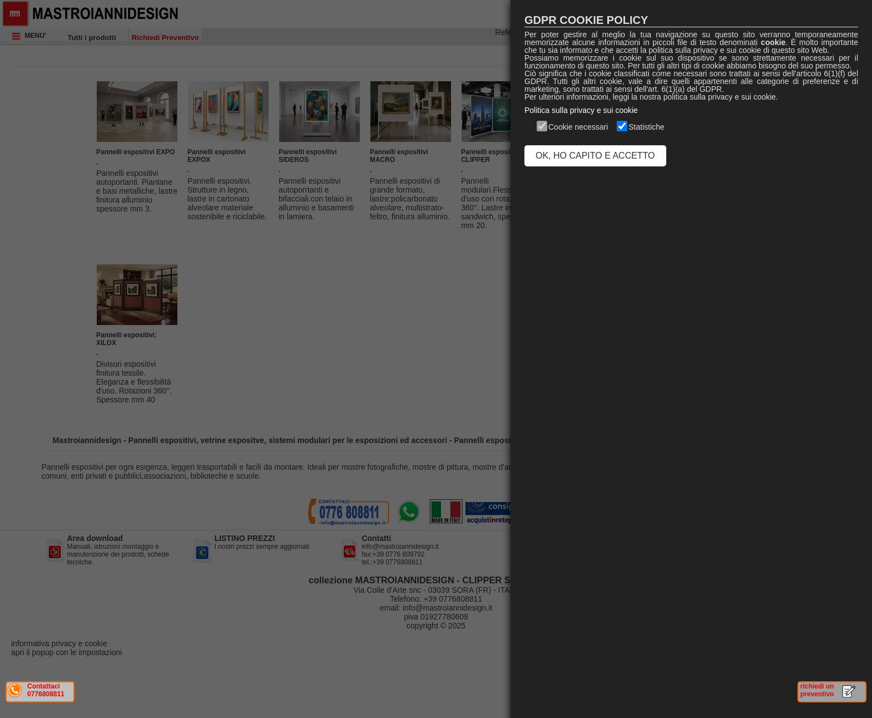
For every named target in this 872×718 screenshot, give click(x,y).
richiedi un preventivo (817, 690)
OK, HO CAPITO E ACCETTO (595, 155)
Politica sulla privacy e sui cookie (581, 110)
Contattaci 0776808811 (46, 690)
